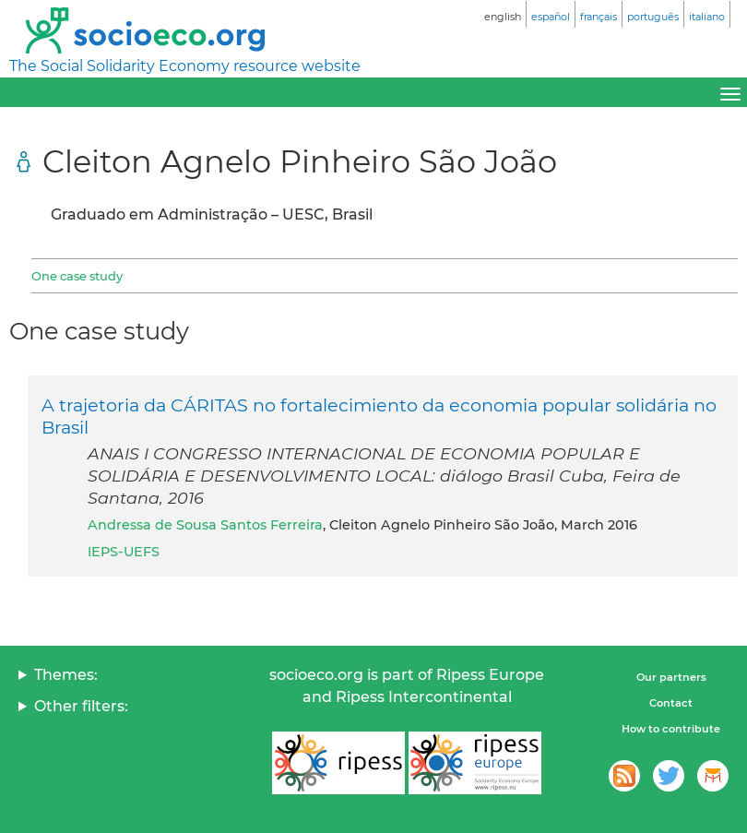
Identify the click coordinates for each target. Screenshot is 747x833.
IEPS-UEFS (124, 551)
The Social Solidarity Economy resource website (185, 66)
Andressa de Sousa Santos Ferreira (205, 525)
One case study (77, 275)
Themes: (66, 675)
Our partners (671, 677)
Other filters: (81, 706)
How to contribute (671, 728)
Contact (671, 702)
